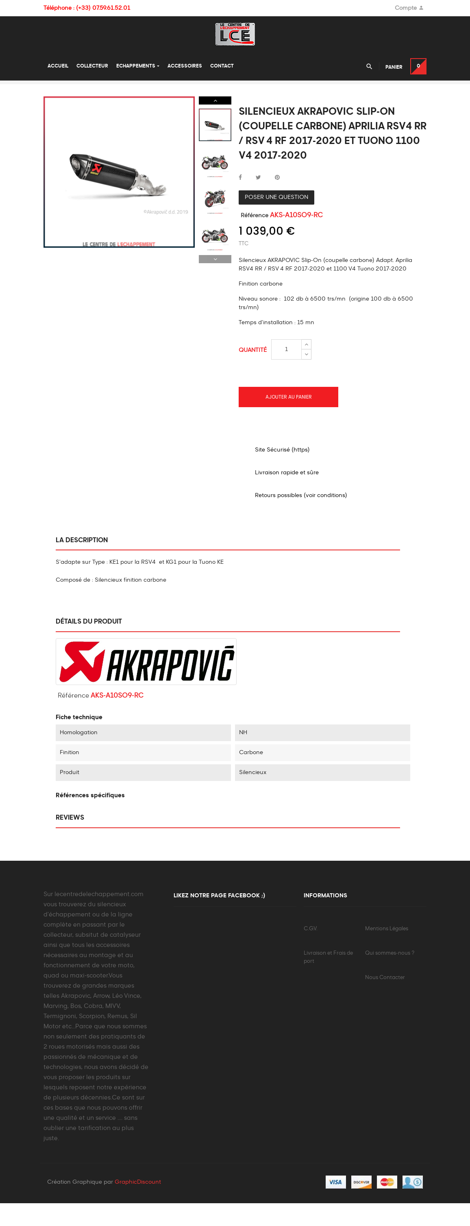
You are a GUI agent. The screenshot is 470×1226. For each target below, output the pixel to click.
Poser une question (276, 218)
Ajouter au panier (288, 417)
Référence (254, 236)
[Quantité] (286, 370)
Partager (240, 198)
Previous (215, 280)
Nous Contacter (385, 998)
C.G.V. (311, 949)
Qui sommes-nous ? (389, 974)
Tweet (258, 198)
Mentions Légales (386, 949)
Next (215, 121)
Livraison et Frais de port (328, 978)
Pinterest (277, 198)
